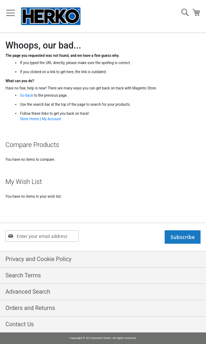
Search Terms (23, 275)
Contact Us (19, 324)
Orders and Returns (30, 308)
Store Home (29, 119)
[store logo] (51, 16)
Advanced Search (27, 291)
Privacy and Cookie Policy (38, 259)
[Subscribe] (183, 237)
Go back (26, 95)
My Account (51, 119)
